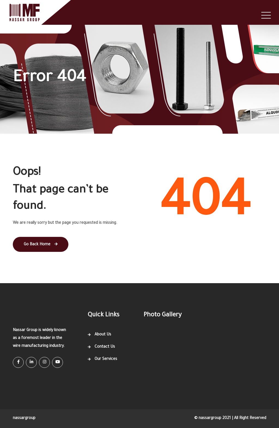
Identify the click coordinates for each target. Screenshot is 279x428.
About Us (103, 335)
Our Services (106, 359)
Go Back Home (40, 244)
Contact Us (105, 347)
